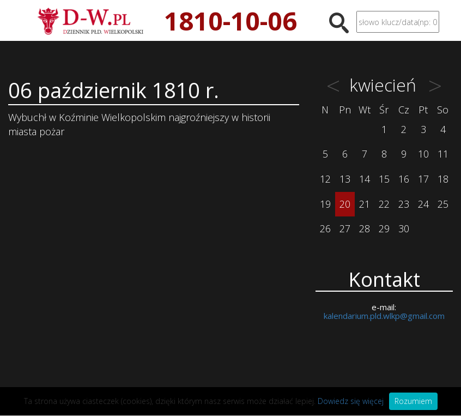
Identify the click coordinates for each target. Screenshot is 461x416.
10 (423, 153)
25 (443, 203)
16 (403, 178)
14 (364, 178)
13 (344, 178)
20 (344, 203)
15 (384, 178)
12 (325, 178)
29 (384, 228)
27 (344, 228)
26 (325, 228)
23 (403, 203)
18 (443, 178)
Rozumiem (413, 401)
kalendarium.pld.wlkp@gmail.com (384, 315)
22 (384, 203)
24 (423, 203)
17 (423, 178)
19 (325, 203)
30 (403, 228)
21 (364, 203)
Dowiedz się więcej (351, 401)
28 (364, 228)
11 (443, 153)
